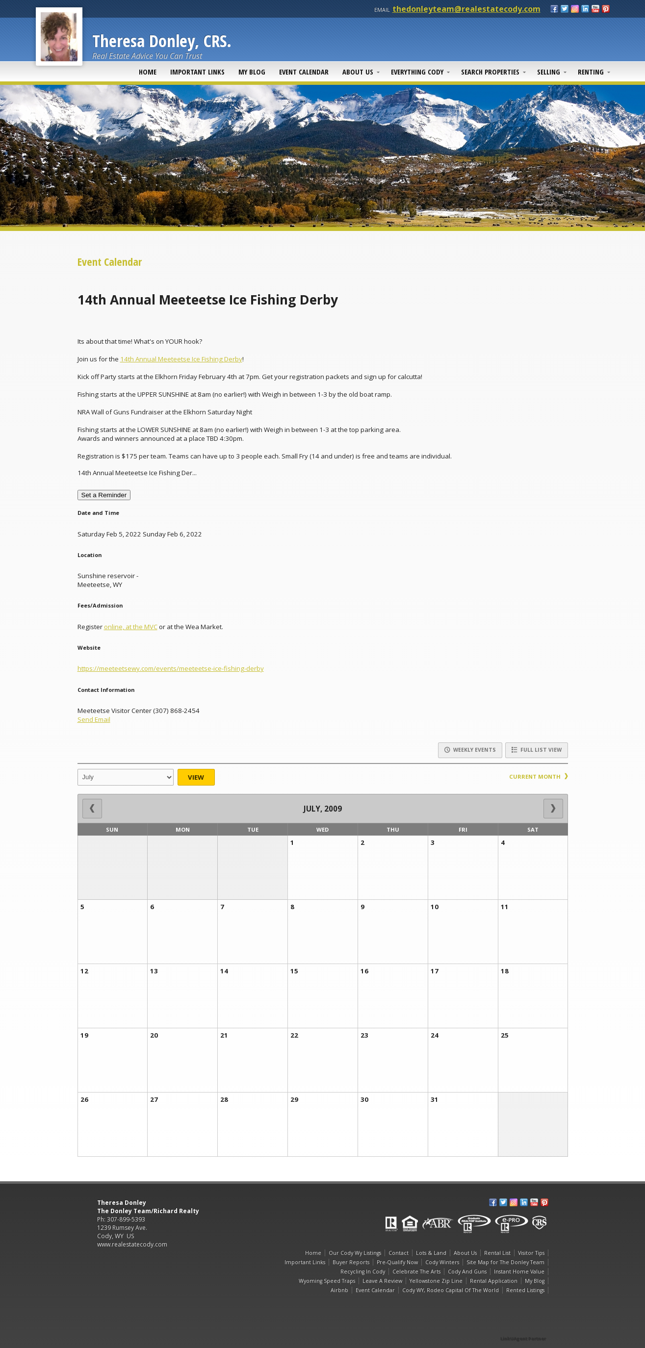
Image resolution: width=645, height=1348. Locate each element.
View (196, 777)
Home (147, 71)
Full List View (537, 749)
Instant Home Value (519, 1271)
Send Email (93, 719)
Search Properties (490, 71)
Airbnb (339, 1290)
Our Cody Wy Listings (355, 1252)
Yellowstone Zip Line (436, 1280)
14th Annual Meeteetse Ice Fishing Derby (181, 359)
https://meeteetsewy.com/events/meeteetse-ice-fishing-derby (170, 668)
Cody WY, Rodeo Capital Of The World (450, 1290)
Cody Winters (442, 1262)
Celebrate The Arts (416, 1271)
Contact (398, 1252)
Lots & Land (431, 1252)
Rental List (497, 1252)
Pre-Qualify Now (397, 1262)
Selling (548, 71)
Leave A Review (382, 1280)
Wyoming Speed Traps (327, 1280)
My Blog (251, 71)
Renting (591, 71)
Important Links (197, 71)
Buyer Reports (351, 1262)
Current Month (538, 776)
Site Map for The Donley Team (505, 1262)
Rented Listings (525, 1290)
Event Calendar (304, 71)
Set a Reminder (104, 495)
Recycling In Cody (362, 1271)
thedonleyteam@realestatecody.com (466, 8)
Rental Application (493, 1280)
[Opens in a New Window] (523, 1324)
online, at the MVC (130, 626)
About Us (357, 71)
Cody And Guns (467, 1271)
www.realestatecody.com (132, 1244)
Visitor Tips (531, 1252)
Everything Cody (417, 71)
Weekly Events (470, 749)
